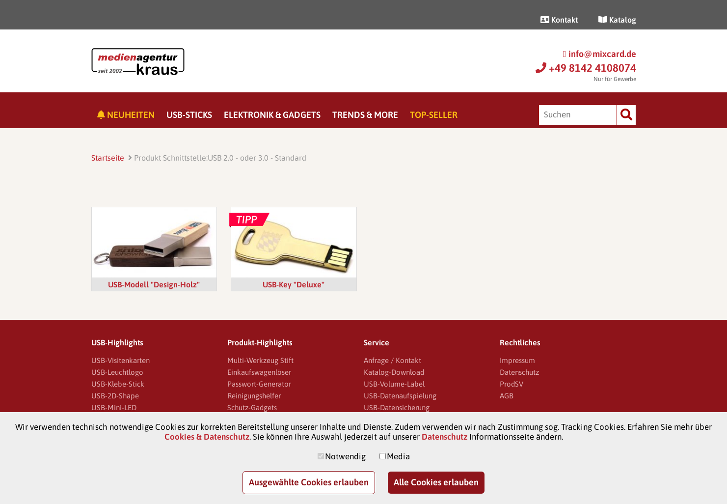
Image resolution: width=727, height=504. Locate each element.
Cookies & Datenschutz (206, 437)
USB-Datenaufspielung (400, 396)
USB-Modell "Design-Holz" (154, 284)
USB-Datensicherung (397, 407)
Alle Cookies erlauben (436, 482)
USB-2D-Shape (115, 396)
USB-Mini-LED (113, 407)
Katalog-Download (394, 372)
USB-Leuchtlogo (117, 372)
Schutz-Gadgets (252, 407)
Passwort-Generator (259, 384)
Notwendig (345, 456)
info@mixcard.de (599, 54)
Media (398, 456)
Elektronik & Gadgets (272, 115)
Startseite (107, 157)
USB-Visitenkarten (120, 360)
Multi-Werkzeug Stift (260, 360)
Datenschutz (519, 372)
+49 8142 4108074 (586, 67)
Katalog (617, 19)
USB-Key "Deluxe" (293, 284)
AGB (506, 396)
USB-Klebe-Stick (117, 384)
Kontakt (559, 19)
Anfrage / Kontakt (392, 360)
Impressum (517, 360)
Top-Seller (434, 115)
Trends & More (365, 115)
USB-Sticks (189, 115)
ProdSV (511, 384)
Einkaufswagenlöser (259, 372)
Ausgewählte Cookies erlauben (309, 482)
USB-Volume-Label (394, 384)
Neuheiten (126, 115)
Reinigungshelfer (254, 396)
